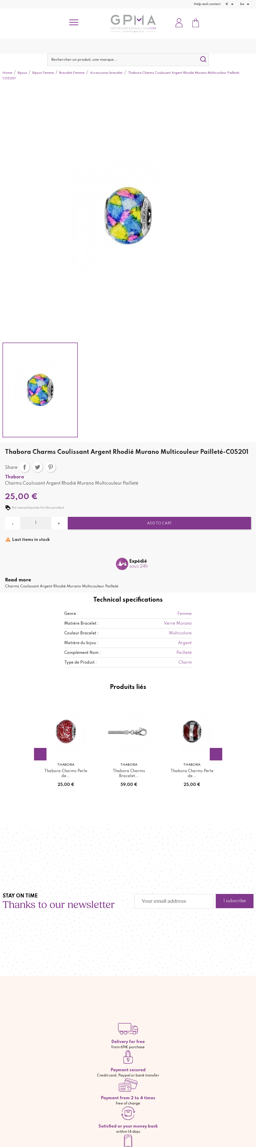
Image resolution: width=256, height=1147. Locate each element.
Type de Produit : (80, 663)
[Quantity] (36, 523)
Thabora (14, 477)
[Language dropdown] (245, 4)
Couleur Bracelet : (81, 633)
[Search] (127, 60)
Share (25, 467)
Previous (40, 754)
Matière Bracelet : (81, 624)
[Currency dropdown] (230, 4)
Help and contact (207, 4)
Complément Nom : (82, 653)
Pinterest (51, 467)
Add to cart (159, 523)
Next (216, 754)
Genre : (71, 614)
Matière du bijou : (81, 643)
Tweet (37, 467)
